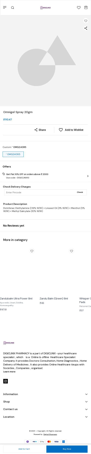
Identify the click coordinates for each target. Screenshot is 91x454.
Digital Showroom (50, 434)
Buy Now (67, 449)
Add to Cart (24, 449)
